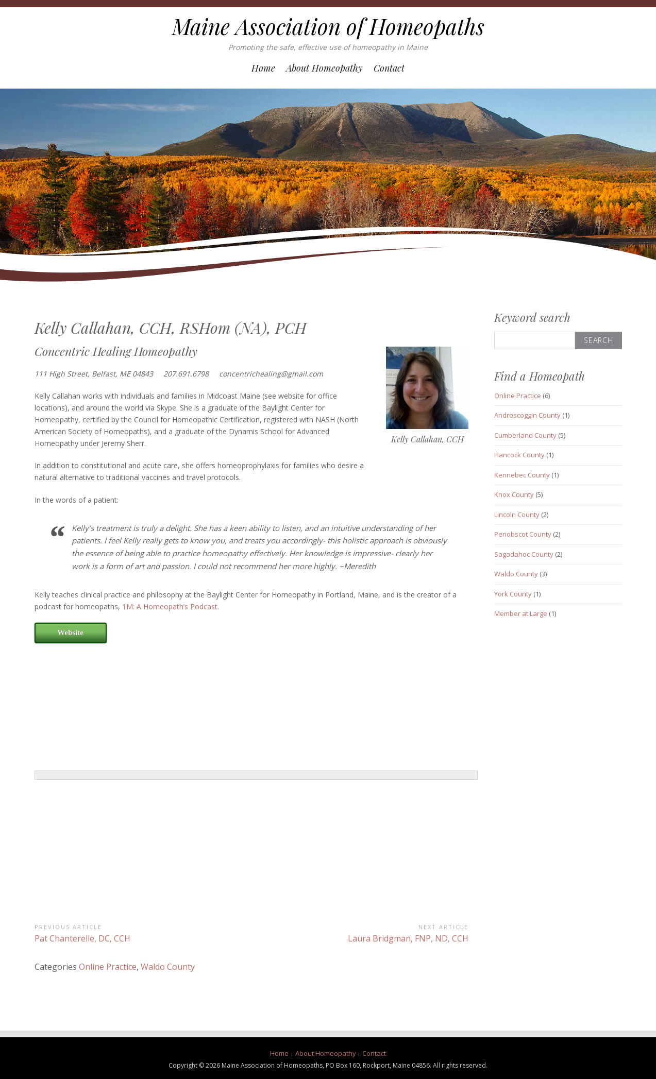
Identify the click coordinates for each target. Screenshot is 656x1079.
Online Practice (108, 966)
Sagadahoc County (523, 554)
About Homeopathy (324, 68)
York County (513, 593)
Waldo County (168, 966)
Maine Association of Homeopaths (328, 26)
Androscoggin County (527, 415)
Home (263, 68)
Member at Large (520, 613)
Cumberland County (525, 435)
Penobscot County (522, 534)
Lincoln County (517, 514)
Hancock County (519, 454)
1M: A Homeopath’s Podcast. (170, 606)
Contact (389, 68)
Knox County (514, 494)
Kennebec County (522, 474)
